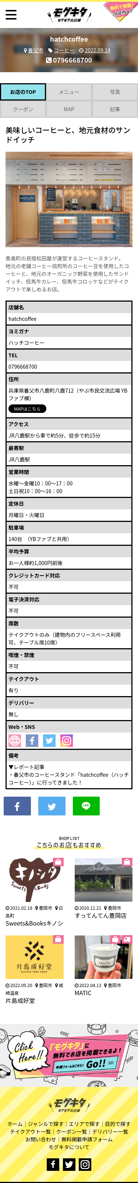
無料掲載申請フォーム (87, 1139)
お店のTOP (23, 91)
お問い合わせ (40, 1139)
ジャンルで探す (46, 1123)
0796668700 (69, 59)
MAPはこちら (27, 409)
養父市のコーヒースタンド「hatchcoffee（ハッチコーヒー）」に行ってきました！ (68, 778)
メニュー (69, 91)
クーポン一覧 (71, 1131)
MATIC (83, 992)
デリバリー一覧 (110, 1131)
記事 (115, 109)
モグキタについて (69, 1147)
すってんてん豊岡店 (101, 915)
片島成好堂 (20, 1000)
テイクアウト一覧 (30, 1131)
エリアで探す (84, 1123)
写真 (115, 91)
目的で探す (118, 1123)
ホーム (15, 1123)
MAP (69, 109)
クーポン (23, 109)
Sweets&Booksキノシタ (34, 927)
